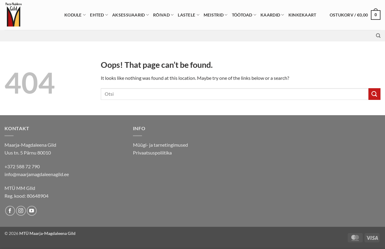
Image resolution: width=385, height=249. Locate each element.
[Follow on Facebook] (10, 211)
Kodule (75, 15)
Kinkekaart (302, 14)
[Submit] (374, 94)
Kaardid (272, 15)
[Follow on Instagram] (21, 211)
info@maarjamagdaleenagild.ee (37, 174)
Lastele (188, 15)
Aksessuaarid (130, 15)
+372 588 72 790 (22, 166)
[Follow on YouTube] (32, 211)
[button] (355, 15)
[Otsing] (378, 35)
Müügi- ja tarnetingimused (160, 145)
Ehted (99, 15)
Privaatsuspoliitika (152, 152)
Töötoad (244, 15)
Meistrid (216, 15)
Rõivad (163, 15)
